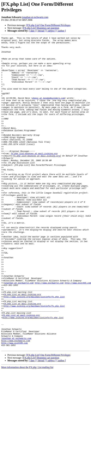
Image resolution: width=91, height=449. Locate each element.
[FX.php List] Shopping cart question (40, 28)
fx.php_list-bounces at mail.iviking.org (34, 177)
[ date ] (32, 30)
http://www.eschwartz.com (49, 332)
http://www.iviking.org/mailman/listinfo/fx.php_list (34, 348)
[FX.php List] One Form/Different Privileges (48, 25)
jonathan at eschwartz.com (35, 17)
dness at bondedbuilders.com (48, 110)
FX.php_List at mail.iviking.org (22, 346)
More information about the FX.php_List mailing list (27, 429)
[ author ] (61, 30)
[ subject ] (51, 30)
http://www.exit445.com (14, 404)
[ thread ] (41, 30)
